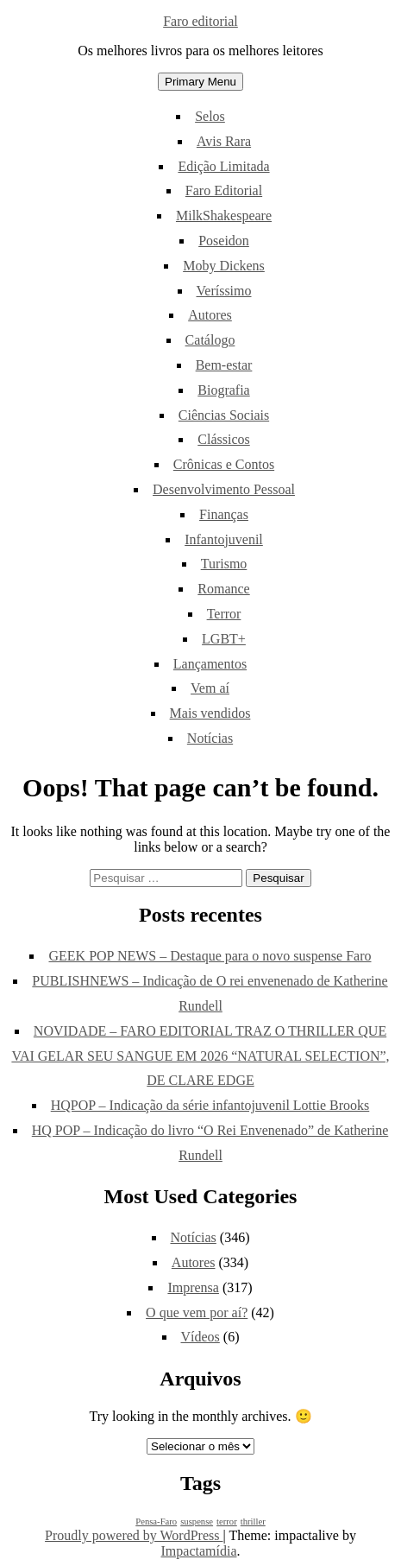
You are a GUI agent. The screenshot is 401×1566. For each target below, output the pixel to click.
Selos (210, 116)
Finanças (223, 514)
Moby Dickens (224, 265)
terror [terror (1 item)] (226, 1521)
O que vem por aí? (196, 1312)
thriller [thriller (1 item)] (253, 1521)
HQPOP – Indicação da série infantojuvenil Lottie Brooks (210, 1105)
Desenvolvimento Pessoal (224, 489)
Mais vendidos (210, 713)
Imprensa (193, 1287)
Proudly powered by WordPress (133, 1535)
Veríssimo (224, 290)
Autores (210, 314)
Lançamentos (210, 663)
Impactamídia (199, 1551)
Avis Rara (224, 141)
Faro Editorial (223, 190)
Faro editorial (200, 21)
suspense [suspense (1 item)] (196, 1521)
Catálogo (210, 340)
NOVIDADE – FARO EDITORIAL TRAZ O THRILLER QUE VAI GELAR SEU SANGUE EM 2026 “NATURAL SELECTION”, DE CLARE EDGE (200, 1056)
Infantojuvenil (224, 539)
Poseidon (223, 240)
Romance (223, 588)
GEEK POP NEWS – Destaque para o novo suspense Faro (209, 955)
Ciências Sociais (224, 415)
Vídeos (200, 1336)
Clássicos (223, 439)
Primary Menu (200, 81)
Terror (224, 613)
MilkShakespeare (224, 215)
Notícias (210, 738)
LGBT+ (224, 638)
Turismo (224, 563)
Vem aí (210, 688)
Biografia (223, 390)
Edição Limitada (223, 166)
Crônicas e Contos (223, 464)
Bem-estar (224, 365)
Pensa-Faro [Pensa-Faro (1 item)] (156, 1521)
